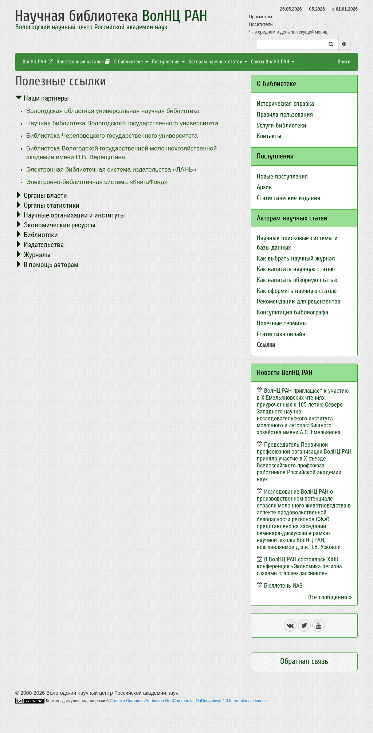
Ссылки (266, 345)
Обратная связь (304, 661)
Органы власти (41, 195)
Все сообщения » (330, 597)
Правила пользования (285, 114)
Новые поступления (282, 176)
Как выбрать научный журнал (296, 258)
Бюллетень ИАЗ (283, 585)
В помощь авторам (46, 264)
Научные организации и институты (70, 215)
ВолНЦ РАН (38, 62)
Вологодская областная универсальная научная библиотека (113, 110)
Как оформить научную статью (297, 291)
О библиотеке (131, 62)
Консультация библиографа (292, 312)
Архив (264, 187)
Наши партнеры (42, 98)
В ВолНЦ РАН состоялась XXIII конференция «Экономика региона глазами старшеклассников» (299, 566)
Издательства (39, 244)
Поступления (168, 62)
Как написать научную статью (296, 269)
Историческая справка (285, 103)
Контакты (269, 136)
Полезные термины (282, 323)
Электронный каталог (83, 62)
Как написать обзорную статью (297, 280)
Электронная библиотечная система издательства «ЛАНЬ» (111, 169)
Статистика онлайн (281, 334)
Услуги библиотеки (281, 125)
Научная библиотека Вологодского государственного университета (122, 123)
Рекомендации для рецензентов (298, 301)
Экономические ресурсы (55, 225)
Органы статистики (47, 205)
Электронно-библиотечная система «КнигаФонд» (97, 182)
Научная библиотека (111, 16)
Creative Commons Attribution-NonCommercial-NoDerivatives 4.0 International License (188, 700)
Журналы (33, 255)
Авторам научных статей (217, 62)
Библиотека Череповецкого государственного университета (112, 135)
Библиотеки (36, 235)
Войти (344, 62)
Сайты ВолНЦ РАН (272, 62)
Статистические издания (288, 198)
